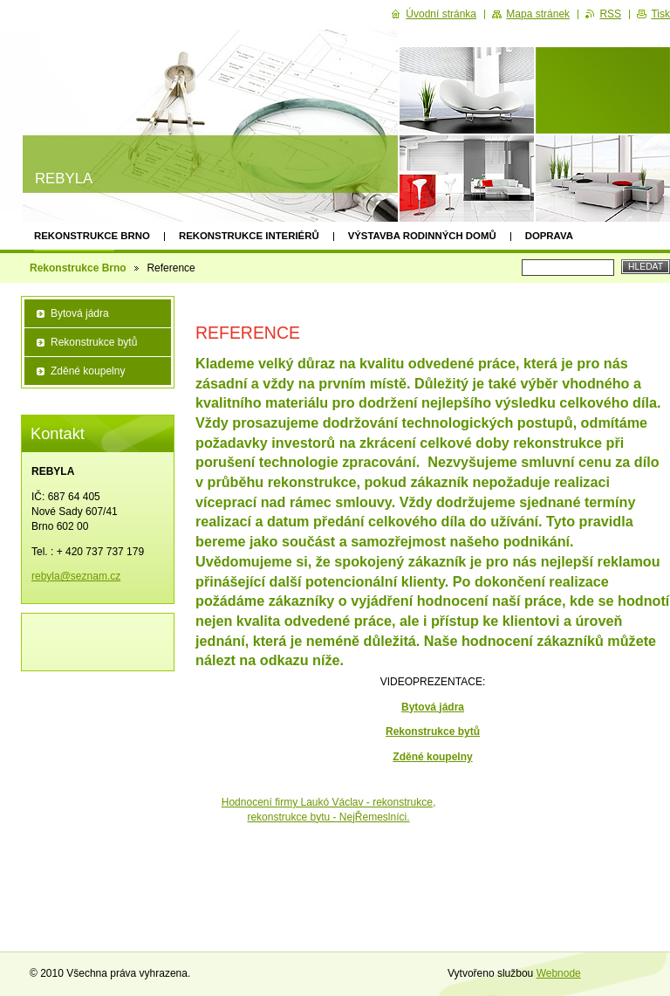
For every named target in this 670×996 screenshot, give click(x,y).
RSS (610, 14)
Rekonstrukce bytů (94, 342)
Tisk (660, 14)
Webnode (559, 973)
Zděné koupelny (432, 757)
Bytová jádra (432, 707)
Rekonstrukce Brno (92, 235)
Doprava (549, 235)
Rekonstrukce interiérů (249, 235)
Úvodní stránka (441, 14)
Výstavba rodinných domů (422, 235)
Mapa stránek (538, 14)
